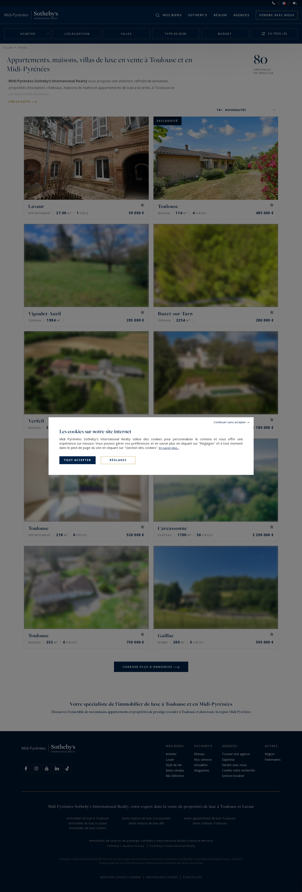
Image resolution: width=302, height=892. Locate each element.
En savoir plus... (169, 448)
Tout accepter (77, 460)
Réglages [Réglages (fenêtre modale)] (118, 460)
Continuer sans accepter (230, 422)
